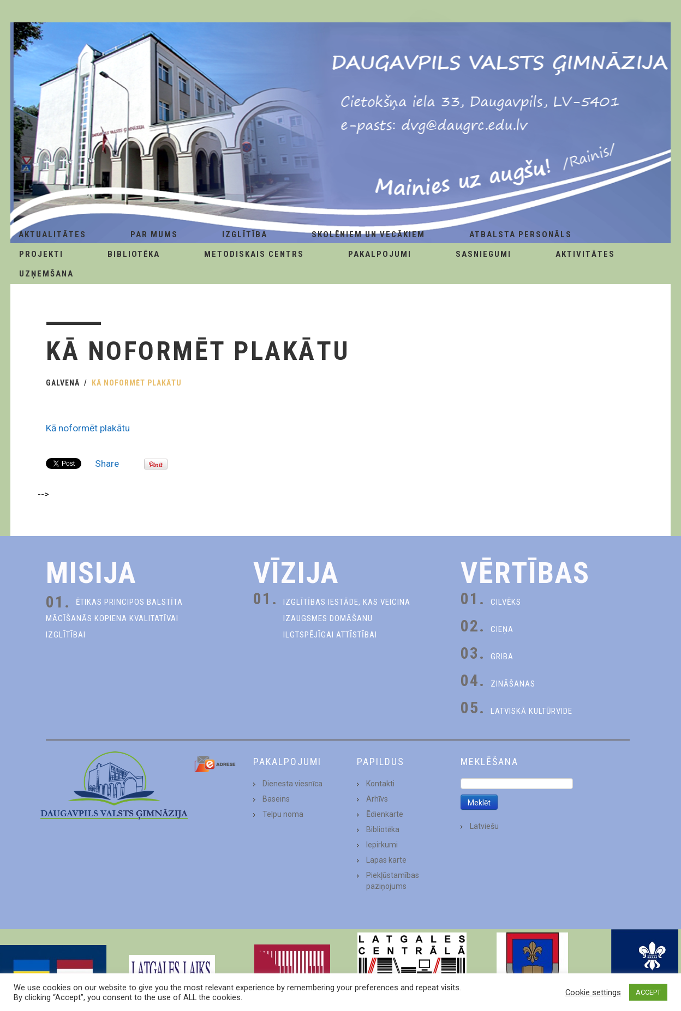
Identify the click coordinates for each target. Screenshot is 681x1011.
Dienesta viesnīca (292, 783)
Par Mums (154, 234)
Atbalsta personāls (520, 234)
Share (107, 463)
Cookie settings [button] (593, 992)
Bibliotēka (133, 254)
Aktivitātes (585, 254)
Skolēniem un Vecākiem (368, 234)
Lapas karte (386, 860)
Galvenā (63, 382)
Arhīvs (377, 799)
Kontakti (380, 783)
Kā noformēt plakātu (88, 428)
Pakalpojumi (379, 254)
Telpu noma (282, 814)
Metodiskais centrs (254, 254)
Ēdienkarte (384, 814)
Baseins (276, 799)
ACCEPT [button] (648, 992)
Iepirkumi (382, 844)
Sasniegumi (483, 254)
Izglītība (244, 234)
